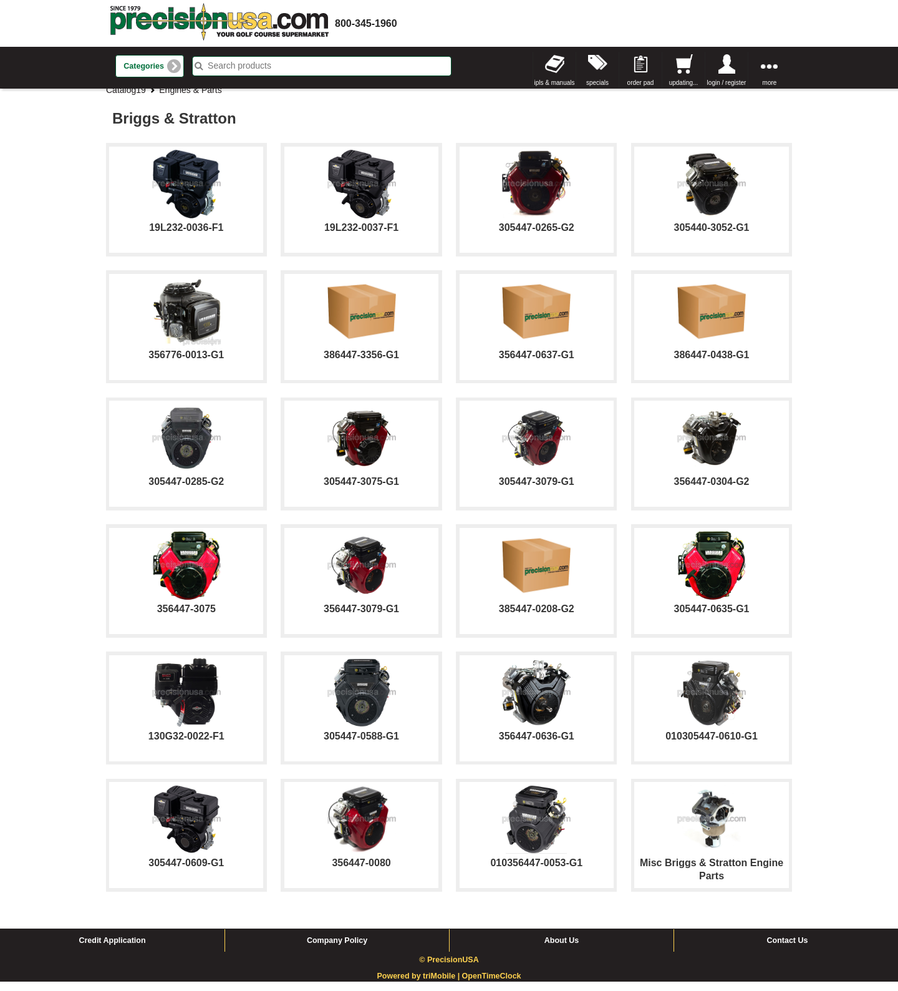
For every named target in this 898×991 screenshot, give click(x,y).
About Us (561, 949)
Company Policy (337, 949)
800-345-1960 (366, 23)
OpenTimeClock (491, 986)
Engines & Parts (190, 99)
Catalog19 (126, 99)
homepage (219, 23)
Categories (143, 66)
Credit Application (112, 949)
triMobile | (442, 986)
